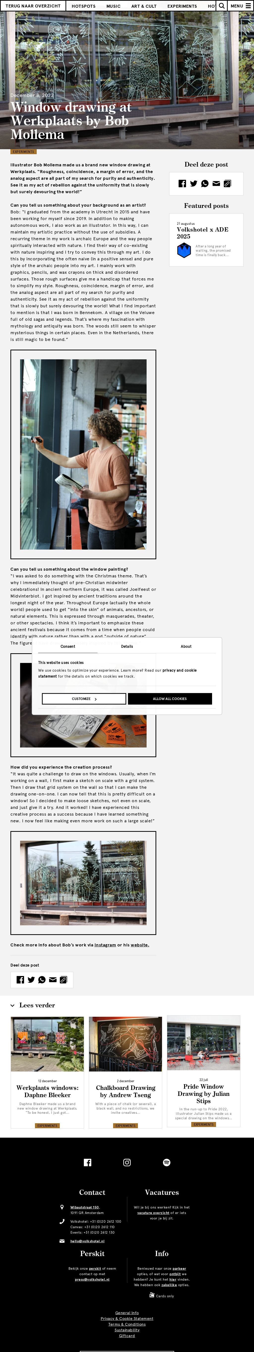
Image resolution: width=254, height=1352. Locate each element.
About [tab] (186, 646)
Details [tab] (127, 646)
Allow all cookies (170, 699)
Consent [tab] (68, 646)
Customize (84, 699)
